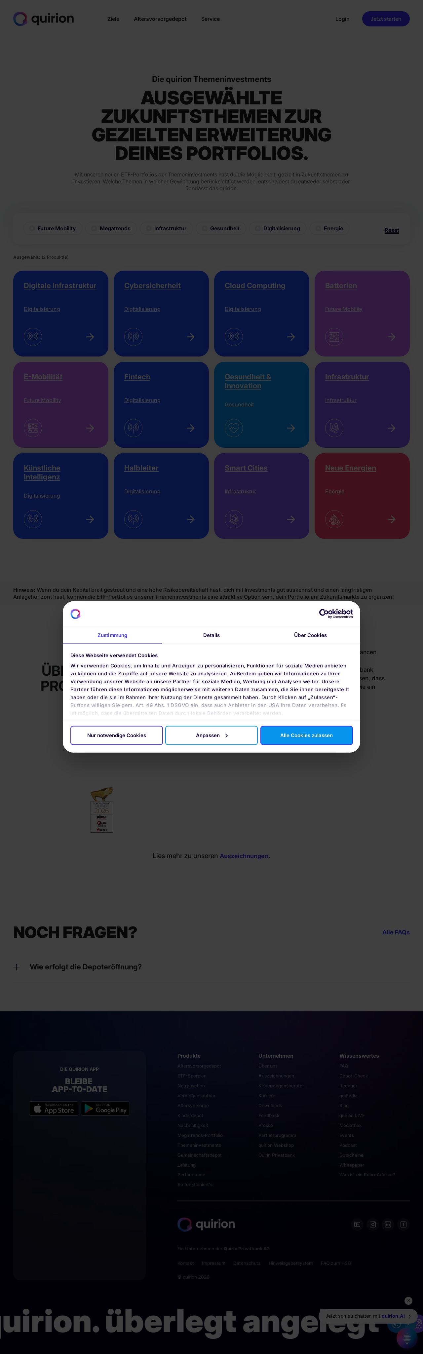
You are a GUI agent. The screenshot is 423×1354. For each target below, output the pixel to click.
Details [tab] (211, 635)
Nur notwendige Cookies (116, 735)
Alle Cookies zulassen (306, 735)
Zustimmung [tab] (112, 635)
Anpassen (212, 735)
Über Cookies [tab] (310, 635)
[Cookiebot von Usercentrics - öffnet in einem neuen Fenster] (324, 614)
